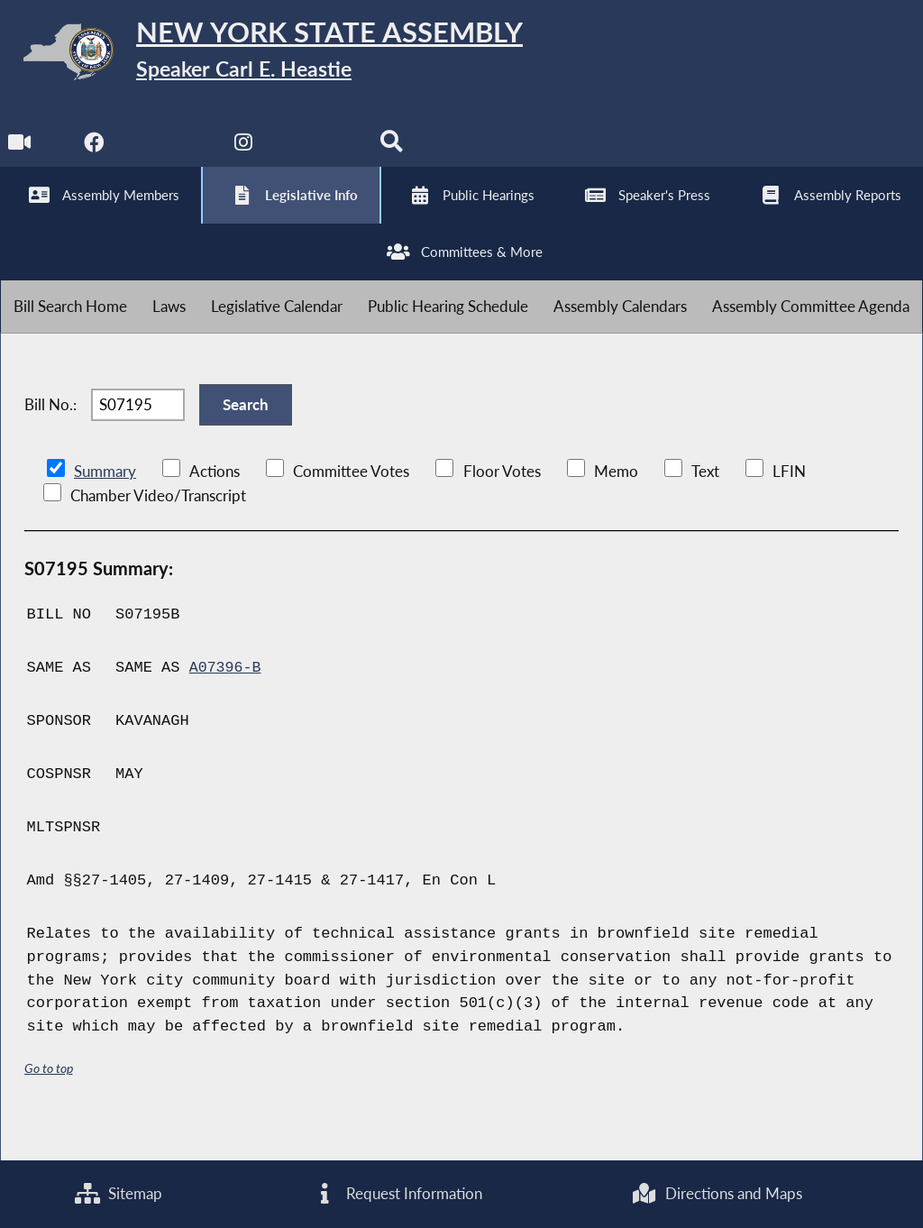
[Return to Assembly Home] (279, 55)
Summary (105, 505)
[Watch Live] (20, 154)
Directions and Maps (717, 1193)
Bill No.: (50, 434)
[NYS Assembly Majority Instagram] (245, 154)
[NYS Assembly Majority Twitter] (171, 154)
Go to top (48, 1102)
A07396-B (226, 702)
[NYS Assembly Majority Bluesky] (320, 154)
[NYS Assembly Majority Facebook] (95, 154)
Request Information (396, 1193)
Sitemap (118, 1193)
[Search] (395, 154)
